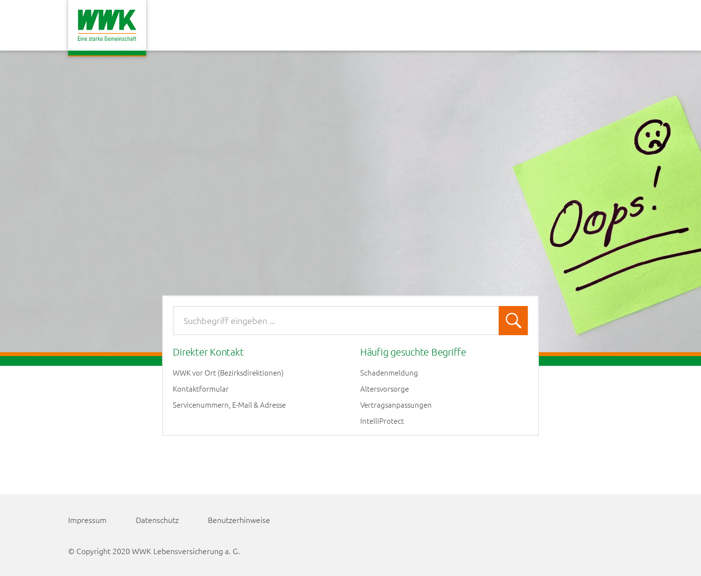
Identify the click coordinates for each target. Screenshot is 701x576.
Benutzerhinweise (239, 519)
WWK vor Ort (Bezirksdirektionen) (228, 372)
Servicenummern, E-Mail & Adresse (229, 404)
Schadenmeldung (389, 372)
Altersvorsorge (384, 388)
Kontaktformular (201, 388)
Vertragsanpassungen (396, 404)
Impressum (87, 519)
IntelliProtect (382, 420)
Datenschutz (157, 519)
